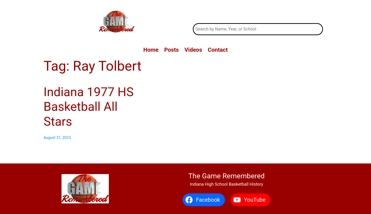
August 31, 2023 (57, 137)
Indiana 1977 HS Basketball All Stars (89, 107)
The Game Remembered (258, 11)
